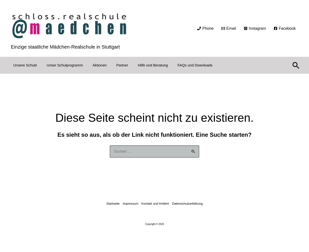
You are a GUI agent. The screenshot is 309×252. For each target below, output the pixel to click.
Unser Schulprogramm (65, 65)
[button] (296, 65)
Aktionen (99, 65)
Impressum (130, 203)
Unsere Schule (25, 65)
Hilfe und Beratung (153, 65)
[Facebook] (284, 28)
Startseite (113, 203)
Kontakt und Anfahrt (155, 203)
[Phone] (205, 28)
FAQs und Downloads (194, 65)
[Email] (229, 28)
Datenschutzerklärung (187, 203)
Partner (122, 65)
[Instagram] (254, 28)
